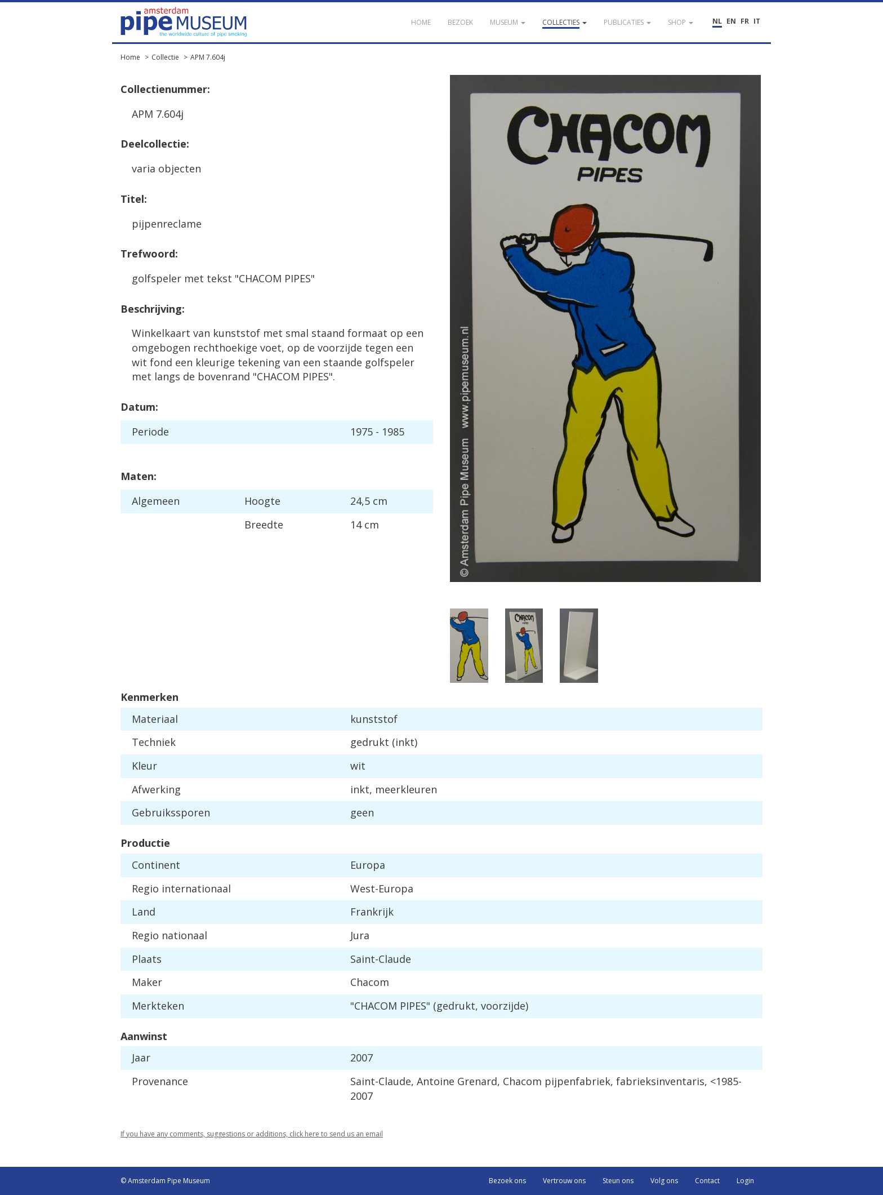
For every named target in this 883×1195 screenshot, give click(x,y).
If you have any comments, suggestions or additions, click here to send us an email (252, 1134)
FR (745, 21)
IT (756, 21)
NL (717, 21)
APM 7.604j (207, 57)
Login (745, 1180)
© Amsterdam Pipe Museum (165, 1180)
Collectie (165, 57)
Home (130, 57)
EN (731, 21)
